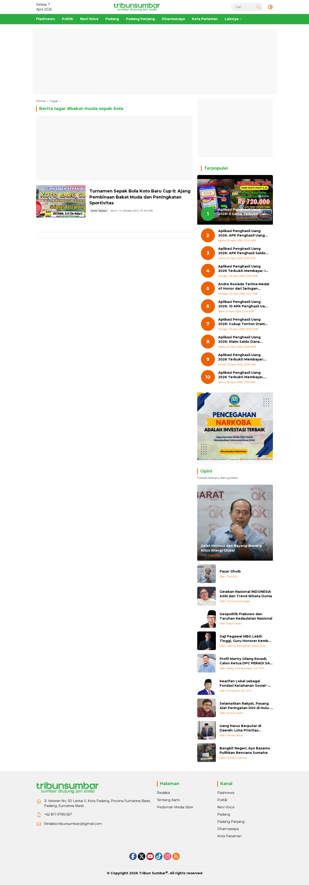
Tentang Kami (168, 800)
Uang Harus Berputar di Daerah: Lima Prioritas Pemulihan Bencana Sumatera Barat (240, 728)
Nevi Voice (225, 807)
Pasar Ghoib (230, 571)
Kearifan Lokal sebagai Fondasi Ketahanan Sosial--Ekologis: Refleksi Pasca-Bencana (244, 683)
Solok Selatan (99, 210)
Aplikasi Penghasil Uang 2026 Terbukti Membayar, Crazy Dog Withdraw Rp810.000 (241, 375)
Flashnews (225, 793)
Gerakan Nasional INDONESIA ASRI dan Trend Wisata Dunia (246, 594)
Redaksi (163, 793)
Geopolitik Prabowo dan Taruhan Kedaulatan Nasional (246, 616)
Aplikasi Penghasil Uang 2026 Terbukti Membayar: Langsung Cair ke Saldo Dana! (241, 357)
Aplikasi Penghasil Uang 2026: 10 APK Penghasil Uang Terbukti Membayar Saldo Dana (243, 304)
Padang (223, 814)
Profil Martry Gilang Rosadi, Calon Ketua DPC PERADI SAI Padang (245, 661)
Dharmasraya (228, 829)
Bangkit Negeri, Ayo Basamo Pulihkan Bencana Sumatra (245, 750)
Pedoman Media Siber (175, 807)
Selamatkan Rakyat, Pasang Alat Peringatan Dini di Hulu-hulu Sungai (245, 705)
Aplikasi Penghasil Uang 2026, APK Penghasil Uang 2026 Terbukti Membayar (241, 233)
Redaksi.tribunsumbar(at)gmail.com (73, 824)
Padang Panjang (230, 822)
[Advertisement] (154, 61)
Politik (222, 800)
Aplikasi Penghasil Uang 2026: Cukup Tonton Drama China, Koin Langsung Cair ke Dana (242, 321)
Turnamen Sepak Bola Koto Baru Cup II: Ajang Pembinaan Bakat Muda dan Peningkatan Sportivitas (139, 197)
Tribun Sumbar (152, 873)
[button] (258, 7)
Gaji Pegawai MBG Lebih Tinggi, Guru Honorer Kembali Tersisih (246, 638)
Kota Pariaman (229, 836)
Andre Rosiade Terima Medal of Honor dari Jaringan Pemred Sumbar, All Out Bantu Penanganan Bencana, (243, 286)
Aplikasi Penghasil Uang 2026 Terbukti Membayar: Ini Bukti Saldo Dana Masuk (243, 268)
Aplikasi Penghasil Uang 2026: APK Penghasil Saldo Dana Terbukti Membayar (241, 251)
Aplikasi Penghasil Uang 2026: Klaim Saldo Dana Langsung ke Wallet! (239, 339)
